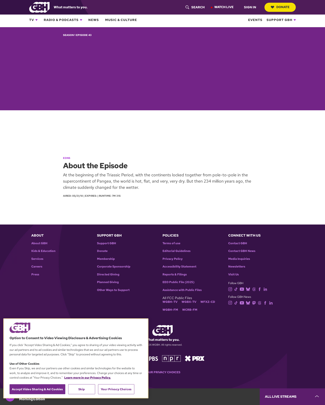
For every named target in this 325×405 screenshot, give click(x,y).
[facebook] (259, 289)
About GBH (39, 243)
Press (35, 274)
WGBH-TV (169, 302)
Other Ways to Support (113, 290)
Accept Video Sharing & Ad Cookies (37, 389)
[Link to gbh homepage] (39, 7)
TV (31, 20)
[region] (75, 358)
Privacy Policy (172, 259)
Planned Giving (108, 282)
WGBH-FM (170, 310)
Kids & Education (43, 251)
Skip (81, 389)
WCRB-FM (189, 310)
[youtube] (242, 289)
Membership (106, 259)
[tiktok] (236, 289)
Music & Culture (121, 20)
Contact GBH (237, 243)
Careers (36, 266)
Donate (280, 7)
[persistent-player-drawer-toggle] (292, 396)
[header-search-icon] (195, 7)
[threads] (254, 289)
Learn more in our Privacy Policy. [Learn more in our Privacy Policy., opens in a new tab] (87, 377)
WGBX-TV (189, 302)
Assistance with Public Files (182, 290)
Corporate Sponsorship (113, 266)
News (93, 20)
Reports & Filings (174, 274)
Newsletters (236, 266)
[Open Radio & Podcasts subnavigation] (81, 20)
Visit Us (233, 274)
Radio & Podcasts (61, 20)
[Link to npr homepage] (171, 358)
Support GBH (279, 20)
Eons (66, 158)
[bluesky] (248, 289)
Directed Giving (108, 274)
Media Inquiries (239, 259)
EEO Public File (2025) (178, 282)
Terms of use (171, 243)
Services (37, 259)
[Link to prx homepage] (194, 358)
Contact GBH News (241, 251)
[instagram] (230, 289)
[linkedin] (265, 289)
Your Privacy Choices (162, 372)
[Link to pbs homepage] (149, 358)
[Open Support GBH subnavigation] (295, 20)
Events (255, 20)
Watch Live (224, 7)
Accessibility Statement (179, 266)
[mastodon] (254, 302)
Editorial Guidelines (176, 251)
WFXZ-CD (207, 302)
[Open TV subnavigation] (36, 20)
